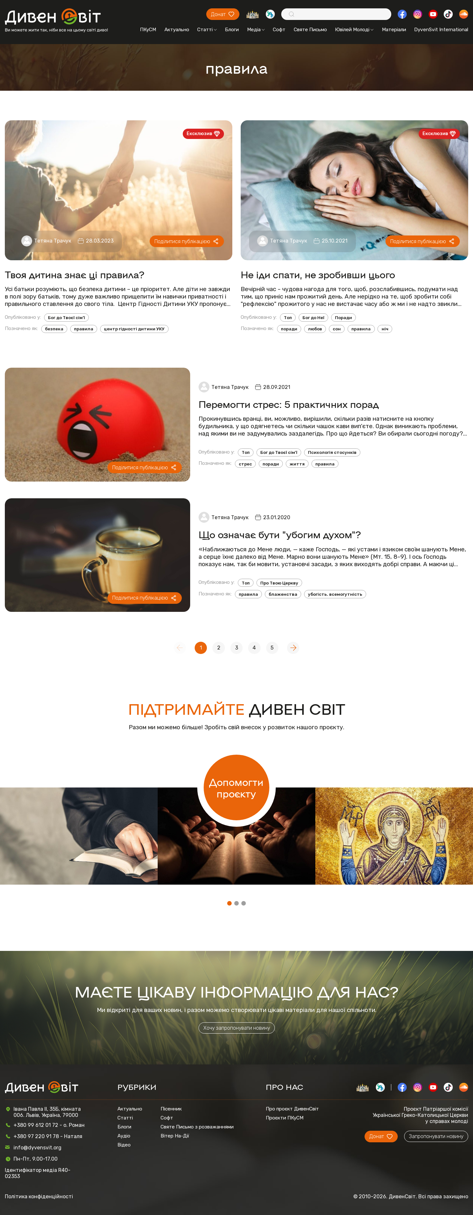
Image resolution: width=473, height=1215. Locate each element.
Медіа (256, 29)
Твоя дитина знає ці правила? (74, 274)
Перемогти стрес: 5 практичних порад (289, 404)
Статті (207, 29)
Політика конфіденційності (39, 1196)
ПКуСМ (148, 29)
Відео (124, 1145)
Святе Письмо (310, 29)
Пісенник (171, 1109)
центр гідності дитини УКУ (134, 328)
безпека (54, 328)
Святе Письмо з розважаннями (197, 1127)
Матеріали (394, 29)
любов (315, 328)
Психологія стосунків (332, 452)
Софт (279, 29)
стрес (245, 463)
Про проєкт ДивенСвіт (292, 1109)
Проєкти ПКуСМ (284, 1118)
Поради (343, 317)
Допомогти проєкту (236, 787)
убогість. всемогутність (335, 594)
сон (337, 328)
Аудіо (123, 1136)
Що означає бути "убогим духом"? (280, 534)
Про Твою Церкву (279, 582)
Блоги (232, 29)
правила (83, 328)
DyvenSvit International (441, 29)
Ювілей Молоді (354, 29)
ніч (385, 328)
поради (289, 328)
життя (297, 463)
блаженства (283, 594)
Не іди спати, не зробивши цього (318, 274)
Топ (288, 317)
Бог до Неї (313, 317)
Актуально (176, 29)
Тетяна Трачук (52, 241)
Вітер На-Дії (175, 1136)
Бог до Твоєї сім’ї (66, 317)
